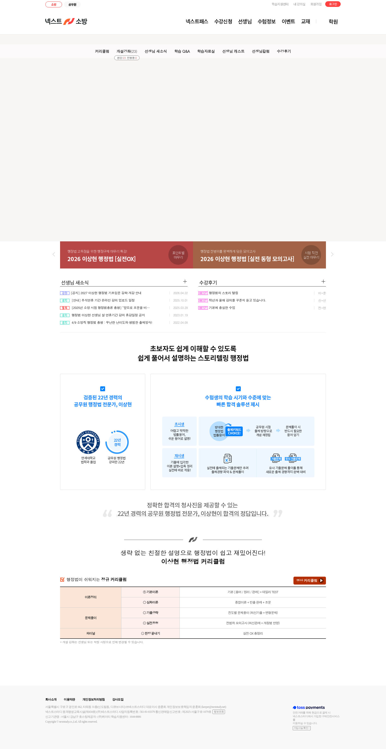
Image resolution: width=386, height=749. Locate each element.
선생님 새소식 (156, 51)
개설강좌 (127, 51)
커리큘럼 (102, 51)
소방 (53, 4)
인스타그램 (359, 5)
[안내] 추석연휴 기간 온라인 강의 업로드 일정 (97, 300)
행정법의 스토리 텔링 (218, 292)
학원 (333, 21)
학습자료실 (206, 51)
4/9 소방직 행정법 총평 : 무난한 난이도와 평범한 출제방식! (106, 322)
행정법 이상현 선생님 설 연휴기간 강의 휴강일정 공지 (102, 315)
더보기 (185, 281)
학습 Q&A (182, 51)
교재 (305, 21)
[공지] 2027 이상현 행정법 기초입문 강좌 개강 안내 (101, 292)
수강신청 (223, 21)
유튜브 (365, 5)
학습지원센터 (280, 4)
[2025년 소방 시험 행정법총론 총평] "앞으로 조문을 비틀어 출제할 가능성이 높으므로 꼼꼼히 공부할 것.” (106, 307)
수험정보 (266, 21)
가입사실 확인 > (302, 728)
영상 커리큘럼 (306, 580)
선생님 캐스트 (233, 51)
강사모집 (117, 699)
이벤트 (288, 21)
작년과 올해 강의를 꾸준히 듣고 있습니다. (232, 300)
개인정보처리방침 (93, 699)
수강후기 (284, 51)
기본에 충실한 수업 (216, 307)
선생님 (245, 21)
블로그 (351, 5)
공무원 (72, 4)
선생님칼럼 (261, 51)
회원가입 (316, 4)
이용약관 (69, 699)
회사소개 (50, 699)
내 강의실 (299, 4)
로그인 (333, 4)
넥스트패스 (197, 21)
